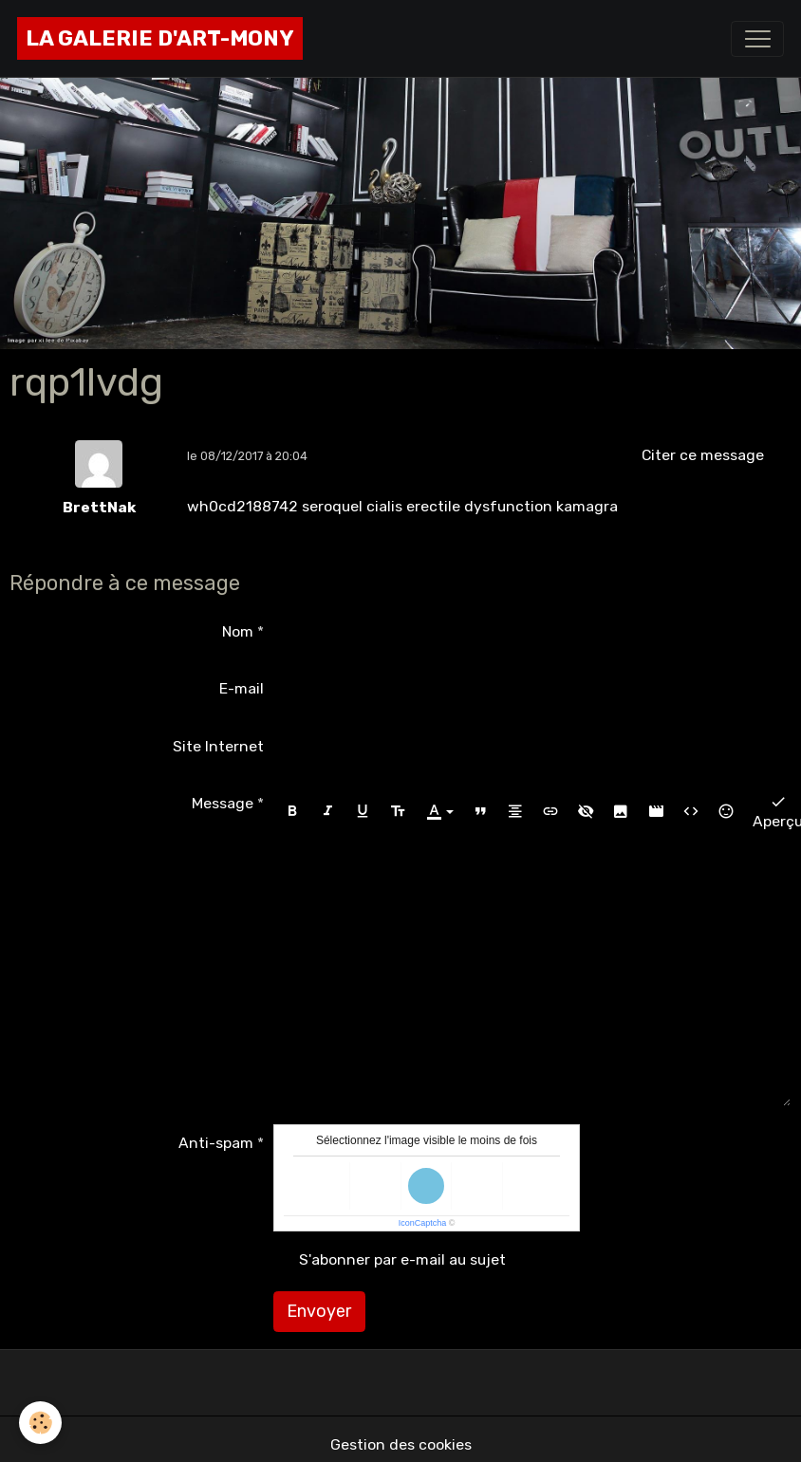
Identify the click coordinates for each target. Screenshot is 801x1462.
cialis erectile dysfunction (459, 506)
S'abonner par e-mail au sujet (402, 1259)
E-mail (241, 688)
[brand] (160, 38)
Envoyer (319, 1311)
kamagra (587, 506)
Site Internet (218, 746)
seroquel (332, 506)
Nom (237, 631)
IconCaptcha (423, 1223)
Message (222, 803)
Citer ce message (703, 455)
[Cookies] (40, 1422)
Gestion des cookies (401, 1444)
